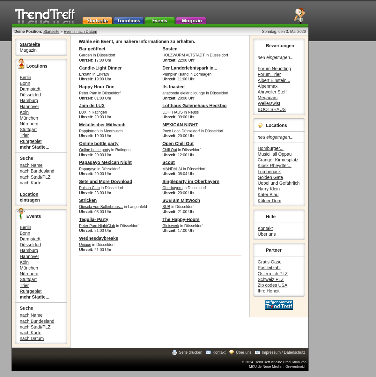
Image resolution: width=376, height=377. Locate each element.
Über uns (267, 234)
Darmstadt (30, 89)
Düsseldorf (30, 94)
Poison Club (89, 188)
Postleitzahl (269, 267)
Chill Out (169, 150)
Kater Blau (268, 194)
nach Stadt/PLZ (35, 177)
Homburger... (271, 148)
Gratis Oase (270, 261)
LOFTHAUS (172, 112)
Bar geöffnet (92, 48)
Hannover (29, 106)
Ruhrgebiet (31, 141)
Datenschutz (294, 352)
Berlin (25, 77)
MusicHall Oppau (275, 154)
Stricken (88, 200)
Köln (24, 112)
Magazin (28, 50)
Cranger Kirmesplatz (278, 159)
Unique (85, 244)
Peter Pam (88, 93)
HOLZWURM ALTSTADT (183, 55)
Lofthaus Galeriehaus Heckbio (194, 105)
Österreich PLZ (273, 273)
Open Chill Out (178, 143)
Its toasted (173, 86)
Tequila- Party (93, 219)
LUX (82, 112)
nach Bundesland (37, 171)
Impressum (271, 352)
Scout (168, 162)
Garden (85, 55)
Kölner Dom (269, 200)
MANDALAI (172, 169)
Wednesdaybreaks (98, 238)
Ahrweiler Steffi (273, 91)
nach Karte (30, 182)
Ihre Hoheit (268, 290)
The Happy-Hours (181, 219)
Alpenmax (267, 86)
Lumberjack (269, 171)
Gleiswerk (170, 226)
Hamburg (29, 100)
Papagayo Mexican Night (105, 162)
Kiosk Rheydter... (274, 165)
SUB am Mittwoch (181, 200)
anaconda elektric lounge (183, 93)
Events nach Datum (80, 31)
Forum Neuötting (274, 68)
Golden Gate (270, 177)
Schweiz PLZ (271, 279)
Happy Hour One (96, 86)
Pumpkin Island (175, 74)
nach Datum (32, 338)
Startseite (51, 31)
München (29, 118)
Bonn (25, 83)
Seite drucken (190, 352)
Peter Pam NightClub (97, 226)
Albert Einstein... (274, 80)
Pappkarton (89, 131)
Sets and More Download (105, 181)
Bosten (169, 48)
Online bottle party (99, 143)
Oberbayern (172, 188)
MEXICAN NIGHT (180, 124)
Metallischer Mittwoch (102, 124)
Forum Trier (269, 74)
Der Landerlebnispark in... (189, 67)
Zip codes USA (272, 285)
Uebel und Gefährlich (279, 183)
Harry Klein (269, 188)
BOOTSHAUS (272, 109)
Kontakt (265, 228)
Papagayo (87, 169)
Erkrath (85, 74)
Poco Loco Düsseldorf (181, 131)
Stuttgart (28, 129)
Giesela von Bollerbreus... (101, 206)
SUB (166, 206)
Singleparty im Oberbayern (190, 181)
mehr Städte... (34, 147)
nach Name (31, 165)
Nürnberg (29, 123)
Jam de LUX (92, 105)
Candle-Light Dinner (100, 67)
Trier (24, 135)
